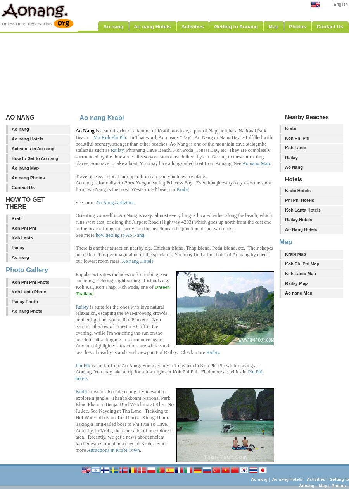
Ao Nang (294, 167)
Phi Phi (83, 365)
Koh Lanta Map (300, 273)
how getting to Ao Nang (120, 235)
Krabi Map (295, 254)
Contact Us (23, 187)
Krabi (17, 218)
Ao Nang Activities (114, 202)
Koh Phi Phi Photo (31, 282)
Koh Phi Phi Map (302, 264)
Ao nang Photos (28, 177)
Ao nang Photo (27, 311)
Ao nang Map (25, 168)
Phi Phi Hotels (299, 200)
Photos (339, 485)
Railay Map (296, 283)
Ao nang (20, 129)
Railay (18, 247)
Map (323, 485)
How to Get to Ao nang (35, 158)
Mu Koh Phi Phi (109, 137)
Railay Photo (25, 301)
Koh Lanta (22, 238)
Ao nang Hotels (27, 139)
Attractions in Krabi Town (113, 450)
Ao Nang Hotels (301, 229)
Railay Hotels (298, 219)
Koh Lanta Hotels (303, 210)
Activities (316, 479)
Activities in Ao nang (33, 148)
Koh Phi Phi (24, 228)
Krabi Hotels (298, 190)
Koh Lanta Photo (29, 292)
